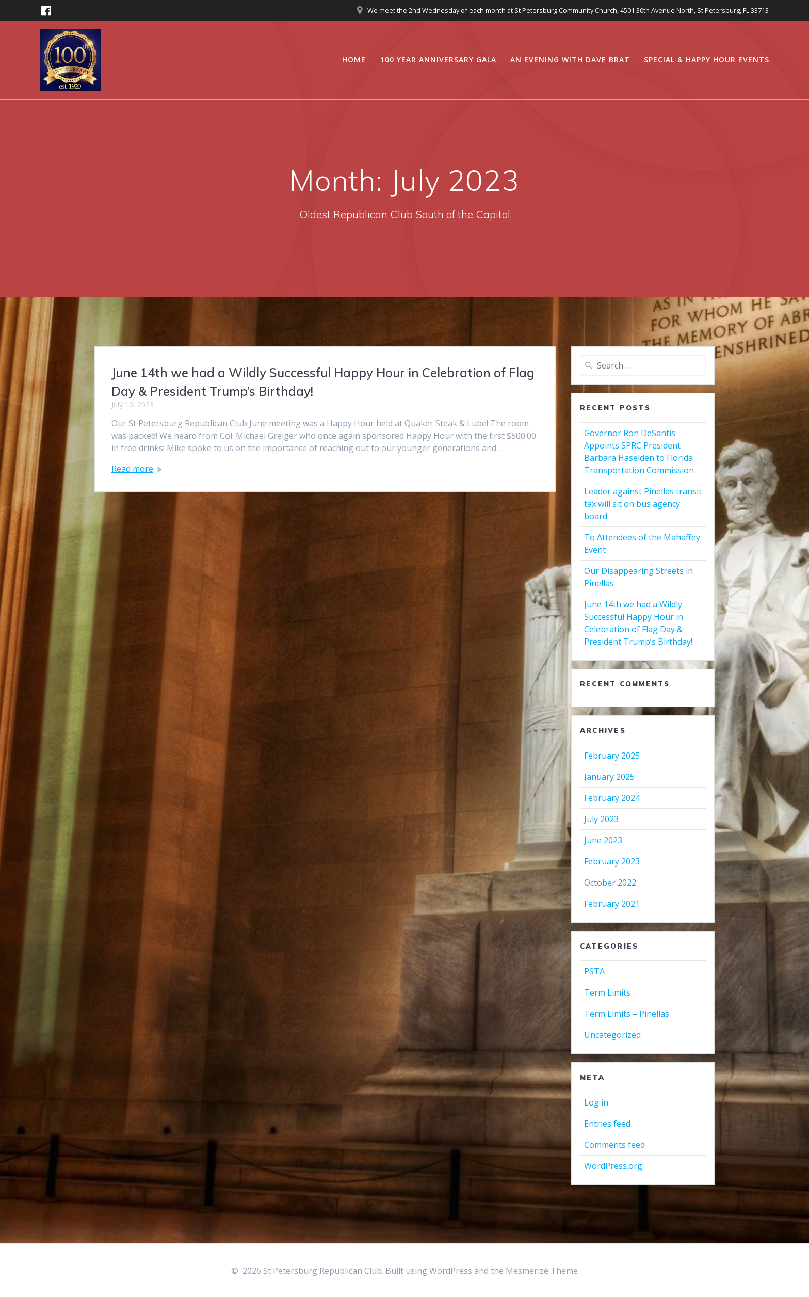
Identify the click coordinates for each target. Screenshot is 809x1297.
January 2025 (609, 776)
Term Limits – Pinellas (626, 1013)
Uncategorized (612, 1034)
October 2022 (610, 882)
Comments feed (614, 1144)
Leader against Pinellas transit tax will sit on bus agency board (643, 504)
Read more (132, 468)
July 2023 (601, 819)
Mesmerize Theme (542, 1270)
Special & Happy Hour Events (706, 60)
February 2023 (612, 861)
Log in (596, 1102)
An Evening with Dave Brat (570, 60)
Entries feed (607, 1123)
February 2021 (612, 903)
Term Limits (607, 992)
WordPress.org (613, 1166)
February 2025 (612, 755)
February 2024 (612, 798)
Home (354, 60)
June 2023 (603, 840)
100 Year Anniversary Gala (438, 60)
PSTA (594, 971)
